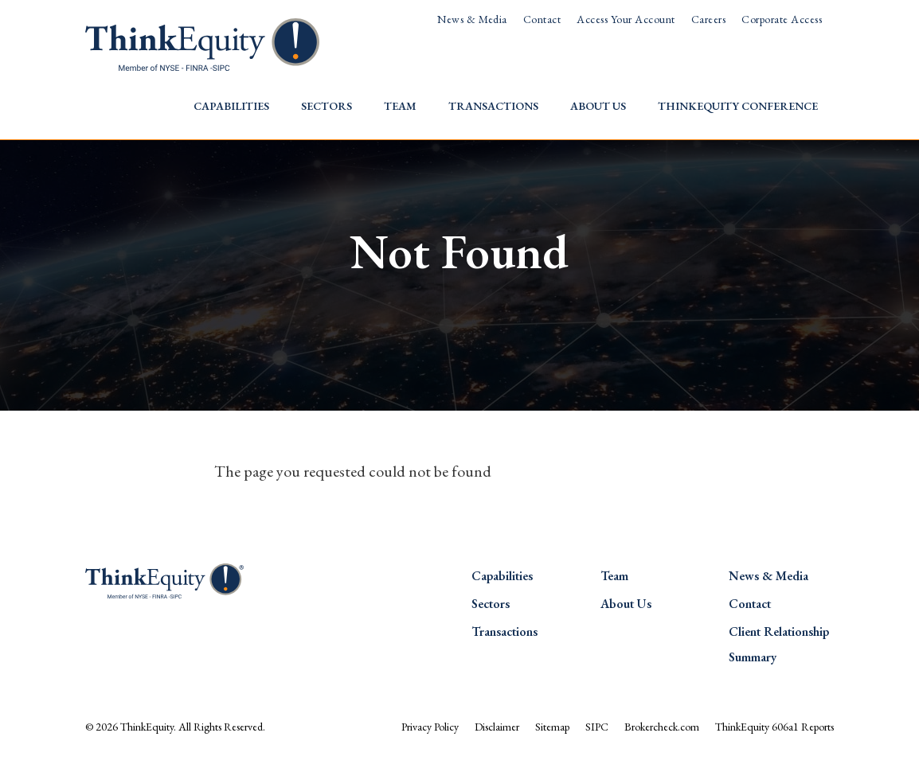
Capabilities (231, 106)
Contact (542, 19)
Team (400, 106)
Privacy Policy (430, 726)
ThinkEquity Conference (738, 106)
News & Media (472, 19)
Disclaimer (497, 726)
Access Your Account (626, 19)
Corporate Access (781, 19)
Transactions (493, 106)
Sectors (326, 106)
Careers (708, 19)
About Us (598, 106)
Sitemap (552, 726)
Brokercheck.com (661, 726)
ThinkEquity (147, 726)
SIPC (596, 726)
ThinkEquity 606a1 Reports (774, 726)
